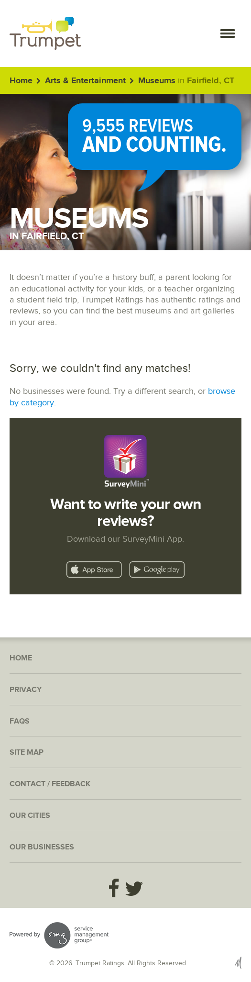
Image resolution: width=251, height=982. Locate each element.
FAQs (20, 721)
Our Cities (30, 815)
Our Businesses (42, 847)
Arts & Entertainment (85, 81)
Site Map (27, 752)
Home (21, 81)
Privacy (26, 689)
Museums (156, 81)
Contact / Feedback (50, 784)
